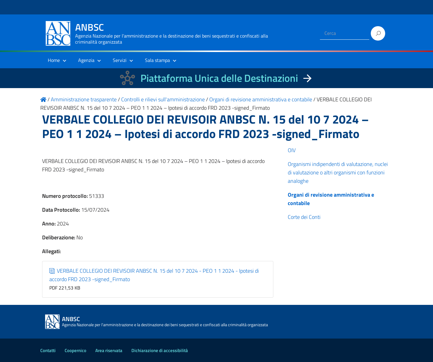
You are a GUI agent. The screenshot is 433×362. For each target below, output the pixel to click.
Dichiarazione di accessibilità (159, 350)
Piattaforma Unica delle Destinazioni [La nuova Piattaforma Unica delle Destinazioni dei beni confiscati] (219, 78)
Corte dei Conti (304, 217)
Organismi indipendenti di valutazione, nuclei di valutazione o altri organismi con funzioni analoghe (338, 172)
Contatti (48, 350)
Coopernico (75, 350)
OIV (292, 150)
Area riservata (108, 350)
